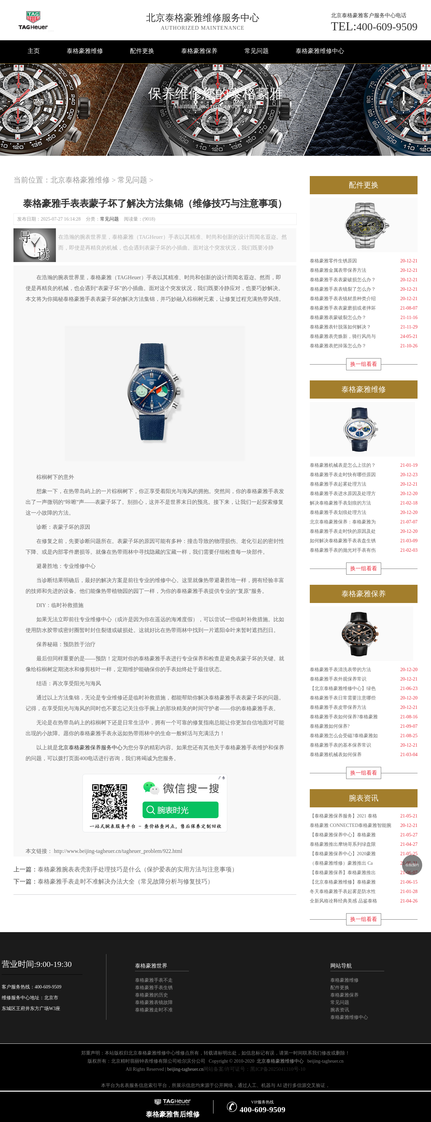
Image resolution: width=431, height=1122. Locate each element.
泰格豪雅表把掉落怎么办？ (364, 346)
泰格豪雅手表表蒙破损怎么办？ (364, 280)
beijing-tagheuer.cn (325, 1061)
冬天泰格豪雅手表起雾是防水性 (364, 891)
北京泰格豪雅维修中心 (280, 1061)
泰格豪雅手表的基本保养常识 (364, 745)
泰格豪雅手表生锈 (154, 987)
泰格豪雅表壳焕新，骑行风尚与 (364, 336)
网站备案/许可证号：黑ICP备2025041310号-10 (254, 1069)
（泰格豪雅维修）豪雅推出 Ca (364, 863)
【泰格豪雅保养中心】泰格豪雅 (364, 835)
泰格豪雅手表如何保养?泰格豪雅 (364, 717)
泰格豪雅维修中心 (320, 51)
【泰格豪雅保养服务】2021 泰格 (364, 816)
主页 (34, 51)
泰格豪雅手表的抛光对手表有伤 (364, 550)
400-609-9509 (374, 26)
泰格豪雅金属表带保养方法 (364, 270)
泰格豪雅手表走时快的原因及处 (364, 531)
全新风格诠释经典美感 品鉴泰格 (364, 901)
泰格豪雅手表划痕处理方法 (364, 512)
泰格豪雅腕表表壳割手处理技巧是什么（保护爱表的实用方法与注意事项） (138, 869)
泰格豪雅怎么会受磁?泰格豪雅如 (364, 736)
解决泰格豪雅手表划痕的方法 (364, 503)
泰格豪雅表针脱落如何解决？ (364, 327)
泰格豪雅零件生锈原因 (364, 261)
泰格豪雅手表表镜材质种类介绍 (364, 299)
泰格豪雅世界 (151, 966)
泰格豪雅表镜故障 (154, 1002)
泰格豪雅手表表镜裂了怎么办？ (364, 289)
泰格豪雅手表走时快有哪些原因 (364, 475)
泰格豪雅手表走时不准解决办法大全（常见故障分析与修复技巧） (125, 881)
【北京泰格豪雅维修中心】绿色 (364, 688)
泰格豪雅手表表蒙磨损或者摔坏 (364, 308)
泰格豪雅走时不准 (154, 1009)
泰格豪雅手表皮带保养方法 (364, 707)
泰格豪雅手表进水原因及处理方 (364, 493)
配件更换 (142, 51)
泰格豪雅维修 (85, 51)
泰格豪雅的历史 (151, 995)
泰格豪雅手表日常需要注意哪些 (364, 698)
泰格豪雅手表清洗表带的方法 (364, 669)
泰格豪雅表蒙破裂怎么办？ (364, 317)
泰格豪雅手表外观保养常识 (364, 679)
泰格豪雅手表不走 (154, 980)
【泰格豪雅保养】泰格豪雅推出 (364, 873)
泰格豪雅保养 (199, 51)
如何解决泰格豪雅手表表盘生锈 (364, 541)
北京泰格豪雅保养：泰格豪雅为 (364, 522)
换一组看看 (363, 364)
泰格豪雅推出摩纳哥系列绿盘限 (364, 844)
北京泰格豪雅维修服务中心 (202, 17)
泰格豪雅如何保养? (364, 726)
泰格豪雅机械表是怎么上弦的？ (364, 465)
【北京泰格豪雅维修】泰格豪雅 (364, 882)
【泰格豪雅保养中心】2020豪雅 (364, 854)
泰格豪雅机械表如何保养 (364, 754)
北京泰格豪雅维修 (80, 180)
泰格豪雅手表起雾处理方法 (364, 484)
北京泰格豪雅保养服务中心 (90, 747)
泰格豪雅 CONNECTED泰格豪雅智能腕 (364, 825)
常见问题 (256, 51)
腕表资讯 (339, 1009)
